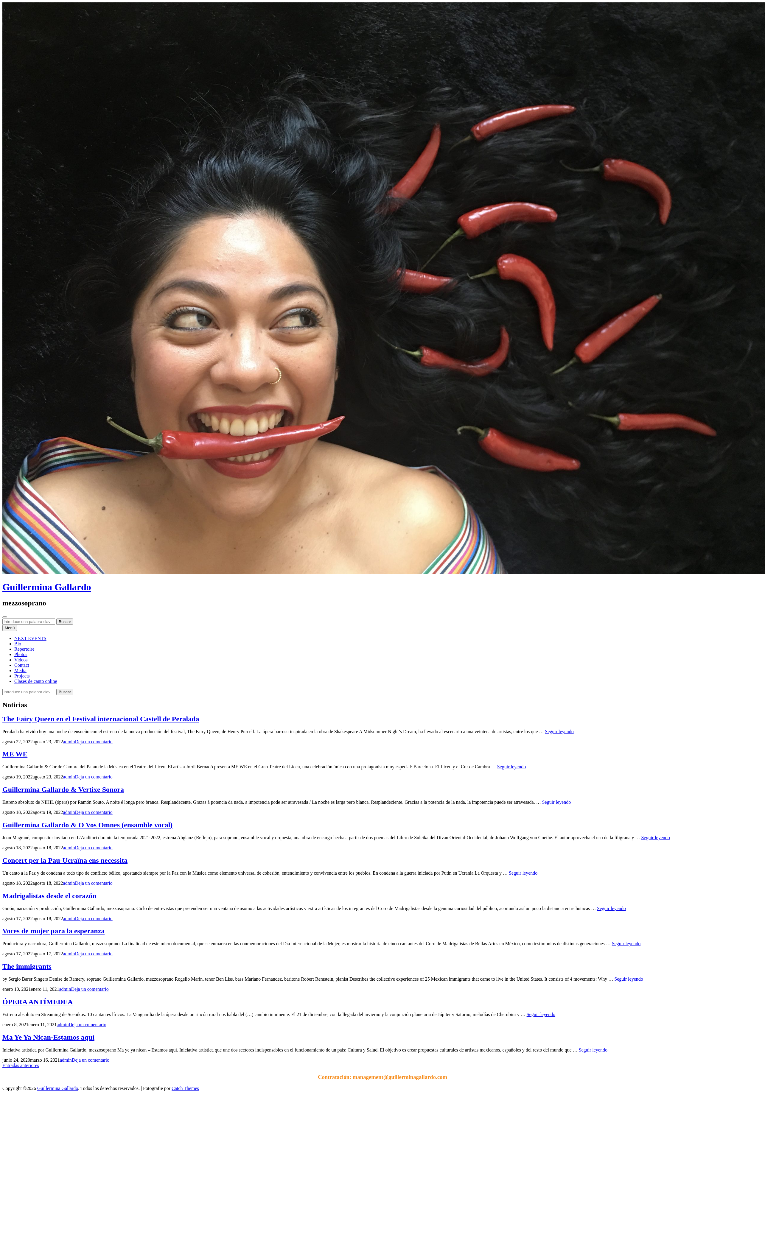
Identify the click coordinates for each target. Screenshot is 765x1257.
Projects (22, 675)
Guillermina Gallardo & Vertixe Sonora (63, 789)
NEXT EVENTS (30, 638)
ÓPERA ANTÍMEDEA (37, 1002)
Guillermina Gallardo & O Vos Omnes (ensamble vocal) (87, 825)
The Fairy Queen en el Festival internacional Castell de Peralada (100, 719)
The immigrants (27, 966)
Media (20, 670)
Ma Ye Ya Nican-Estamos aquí (48, 1037)
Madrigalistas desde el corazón (49, 896)
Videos (20, 659)
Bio (17, 643)
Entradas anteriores (20, 1065)
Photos (20, 654)
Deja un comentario (94, 741)
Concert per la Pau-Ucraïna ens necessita (65, 860)
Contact (21, 665)
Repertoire (24, 649)
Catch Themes (185, 1088)
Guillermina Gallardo (46, 587)
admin (69, 741)
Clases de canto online (35, 681)
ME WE (14, 754)
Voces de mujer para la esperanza (53, 931)
